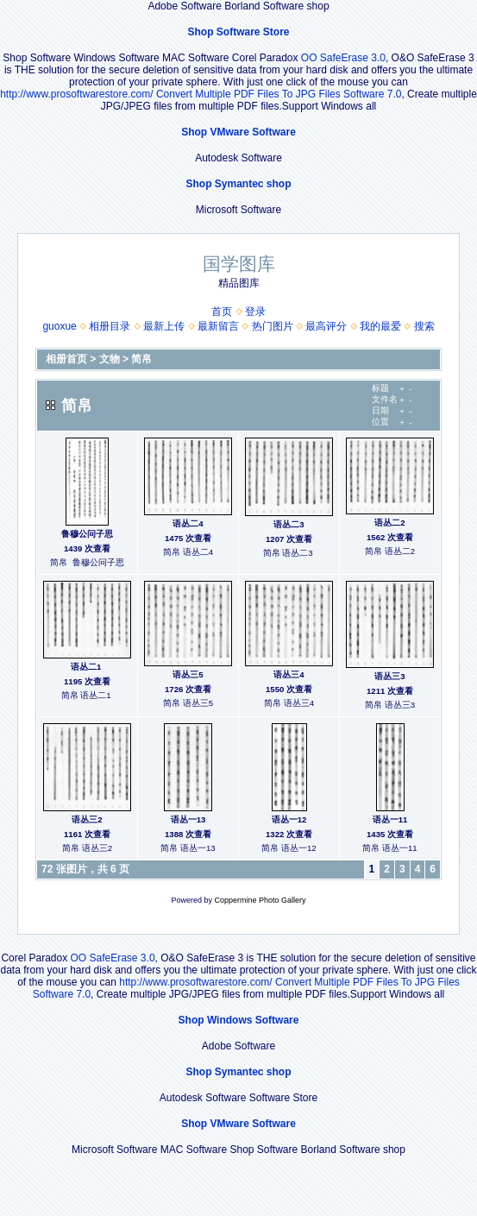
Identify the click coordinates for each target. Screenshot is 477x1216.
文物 (109, 359)
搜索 (424, 326)
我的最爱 (380, 326)
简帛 (141, 359)
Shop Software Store (238, 32)
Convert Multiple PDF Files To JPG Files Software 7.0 (279, 94)
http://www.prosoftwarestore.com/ (76, 94)
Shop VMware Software (238, 132)
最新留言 (218, 326)
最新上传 (164, 326)
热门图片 (272, 326)
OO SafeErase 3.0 (343, 58)
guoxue (59, 326)
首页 (221, 312)
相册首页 (66, 359)
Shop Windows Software (239, 1020)
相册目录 (109, 326)
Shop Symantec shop (238, 184)
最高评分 (326, 326)
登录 (255, 312)
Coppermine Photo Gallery (259, 900)
